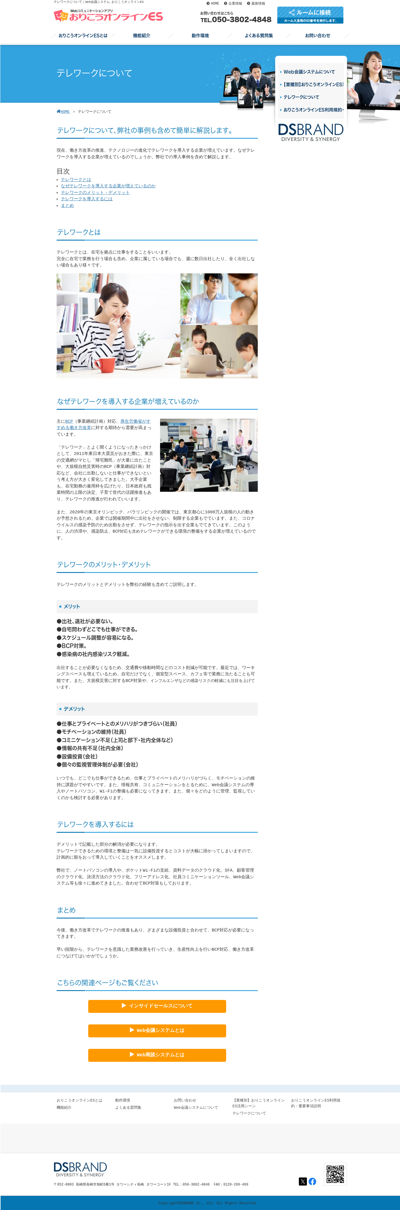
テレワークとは (76, 180)
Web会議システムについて (196, 1108)
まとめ (67, 205)
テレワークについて (249, 1113)
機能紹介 (64, 1108)
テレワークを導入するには (87, 199)
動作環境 (122, 1100)
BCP (69, 421)
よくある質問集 (128, 1108)
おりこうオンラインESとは (79, 1100)
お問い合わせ (185, 1100)
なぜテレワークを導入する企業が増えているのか (108, 186)
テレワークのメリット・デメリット (95, 192)
